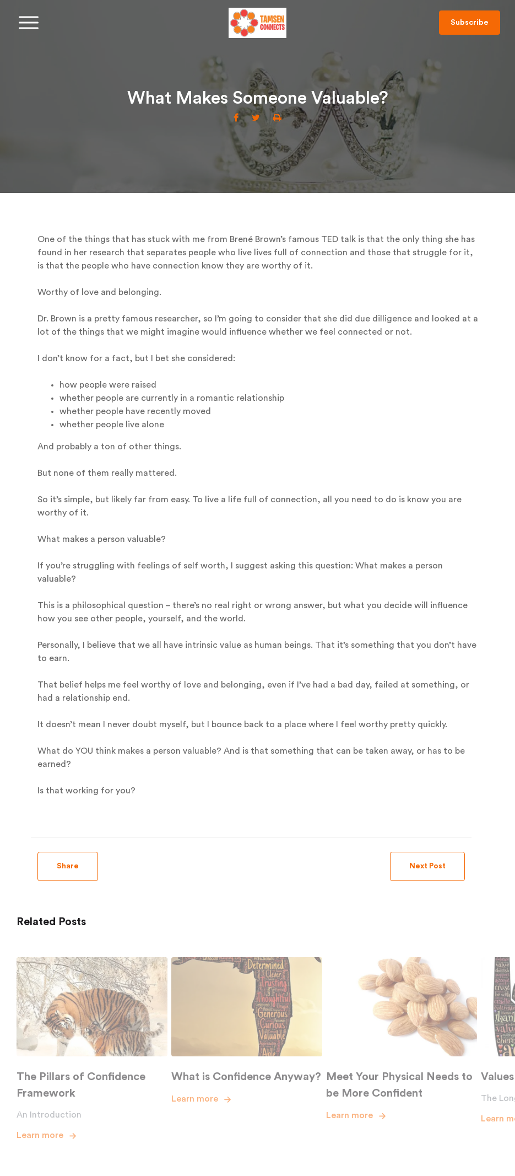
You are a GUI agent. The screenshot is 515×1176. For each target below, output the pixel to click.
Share (68, 866)
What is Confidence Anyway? (246, 1076)
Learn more (40, 1135)
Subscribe (470, 22)
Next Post (427, 866)
